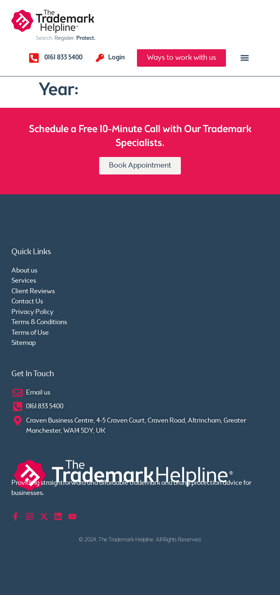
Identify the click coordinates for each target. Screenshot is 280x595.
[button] (245, 58)
